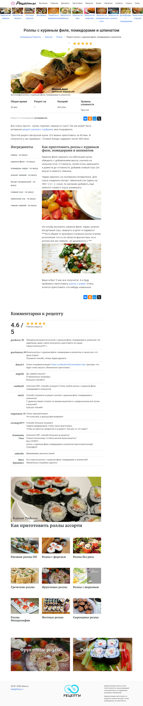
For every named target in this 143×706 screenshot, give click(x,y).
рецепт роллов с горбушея (38, 129)
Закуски (89, 3)
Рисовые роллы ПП (24, 556)
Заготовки (77, 3)
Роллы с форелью (54, 556)
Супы (137, 3)
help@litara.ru (17, 689)
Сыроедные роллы (86, 617)
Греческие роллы (23, 587)
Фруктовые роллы (54, 587)
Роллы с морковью (86, 587)
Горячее (54, 3)
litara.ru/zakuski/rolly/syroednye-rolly (68, 364)
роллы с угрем (77, 283)
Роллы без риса (83, 556)
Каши (98, 3)
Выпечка (43, 3)
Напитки (108, 3)
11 (69, 43)
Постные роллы (53, 617)
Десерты (65, 3)
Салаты (119, 3)
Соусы (129, 3)
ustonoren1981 (41, 118)
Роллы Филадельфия (20, 619)
